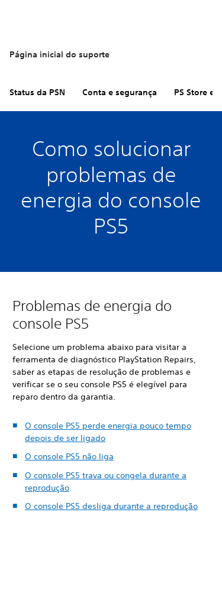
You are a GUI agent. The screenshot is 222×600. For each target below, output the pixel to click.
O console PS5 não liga (69, 456)
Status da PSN (37, 92)
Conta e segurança (119, 92)
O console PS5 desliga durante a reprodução (111, 506)
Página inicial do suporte (59, 54)
